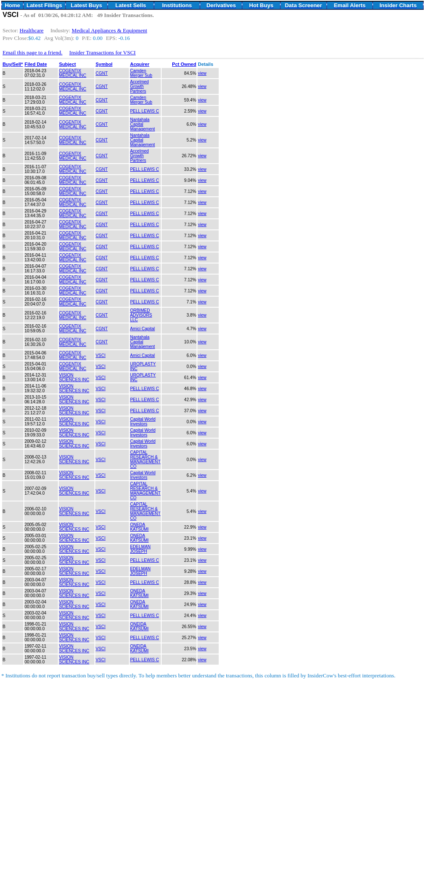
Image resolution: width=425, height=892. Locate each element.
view (202, 73)
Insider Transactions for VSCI (102, 52)
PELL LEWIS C (144, 111)
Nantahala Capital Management (142, 124)
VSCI (101, 355)
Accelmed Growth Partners (139, 86)
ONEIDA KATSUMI (139, 626)
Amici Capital (142, 328)
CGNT (102, 73)
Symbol (104, 64)
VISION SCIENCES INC (74, 377)
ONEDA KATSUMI (139, 527)
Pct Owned (184, 64)
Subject (67, 64)
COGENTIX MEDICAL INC (72, 73)
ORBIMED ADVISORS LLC (141, 315)
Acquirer (139, 64)
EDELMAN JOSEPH (140, 549)
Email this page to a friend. (33, 52)
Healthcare (31, 30)
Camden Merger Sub (141, 73)
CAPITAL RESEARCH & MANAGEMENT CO (145, 459)
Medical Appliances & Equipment (109, 30)
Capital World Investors (143, 421)
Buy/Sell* (13, 64)
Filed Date (36, 64)
